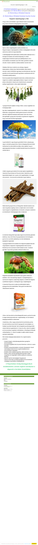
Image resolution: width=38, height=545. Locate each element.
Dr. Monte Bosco (16, 10)
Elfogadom (34, 543)
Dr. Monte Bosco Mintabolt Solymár (19, 13)
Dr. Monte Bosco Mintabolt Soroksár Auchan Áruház (19, 16)
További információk (27, 543)
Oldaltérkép (5, 381)
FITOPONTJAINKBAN (10, 9)
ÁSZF (4, 380)
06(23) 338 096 (7, 386)
